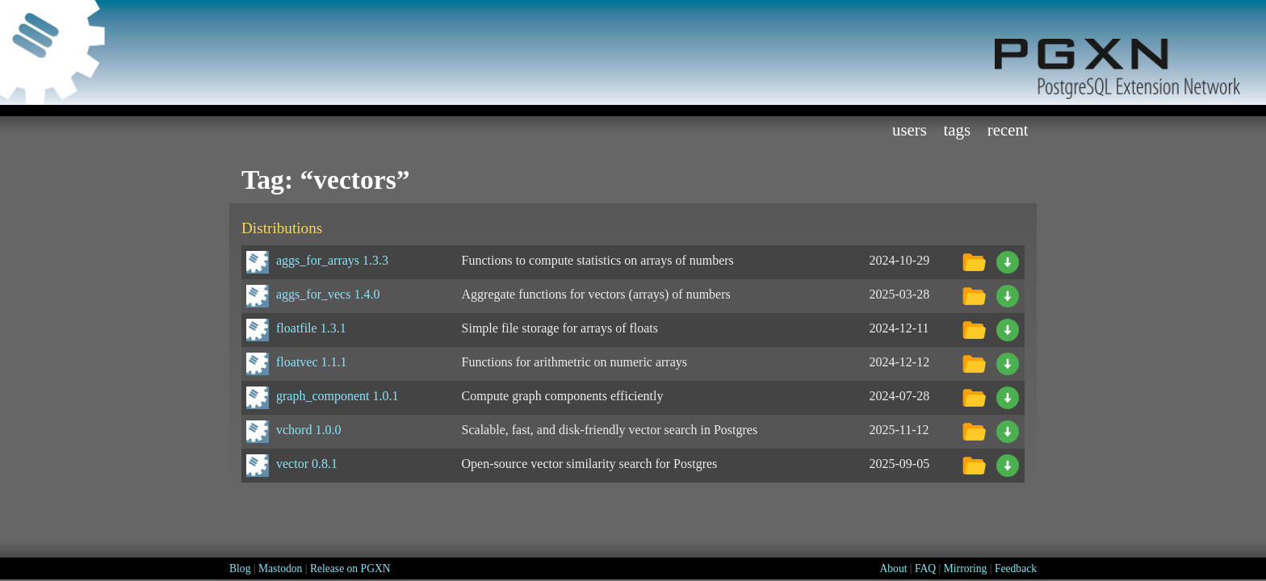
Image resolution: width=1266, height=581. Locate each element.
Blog (239, 568)
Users (909, 129)
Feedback (1016, 568)
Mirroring (965, 568)
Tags (957, 129)
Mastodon (280, 568)
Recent (1008, 129)
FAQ (925, 568)
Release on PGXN (350, 568)
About (893, 568)
